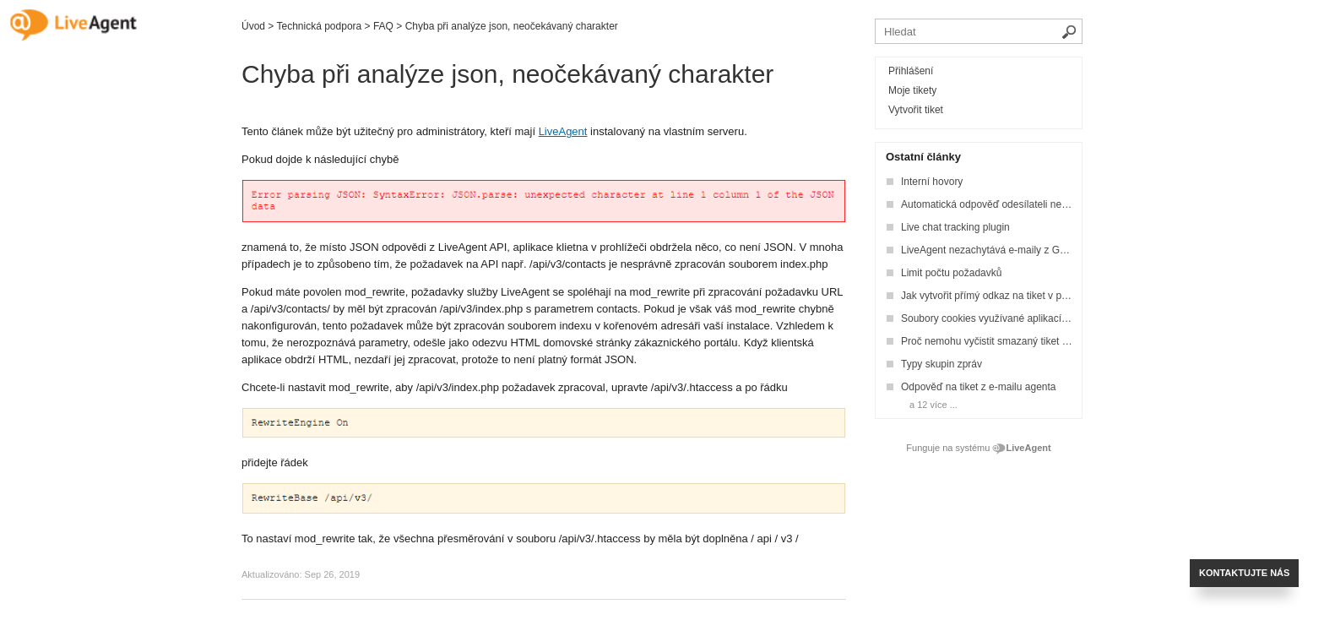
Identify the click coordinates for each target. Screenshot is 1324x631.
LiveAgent (563, 131)
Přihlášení (910, 71)
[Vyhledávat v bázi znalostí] (979, 31)
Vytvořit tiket (915, 110)
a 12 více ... (933, 405)
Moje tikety (912, 90)
